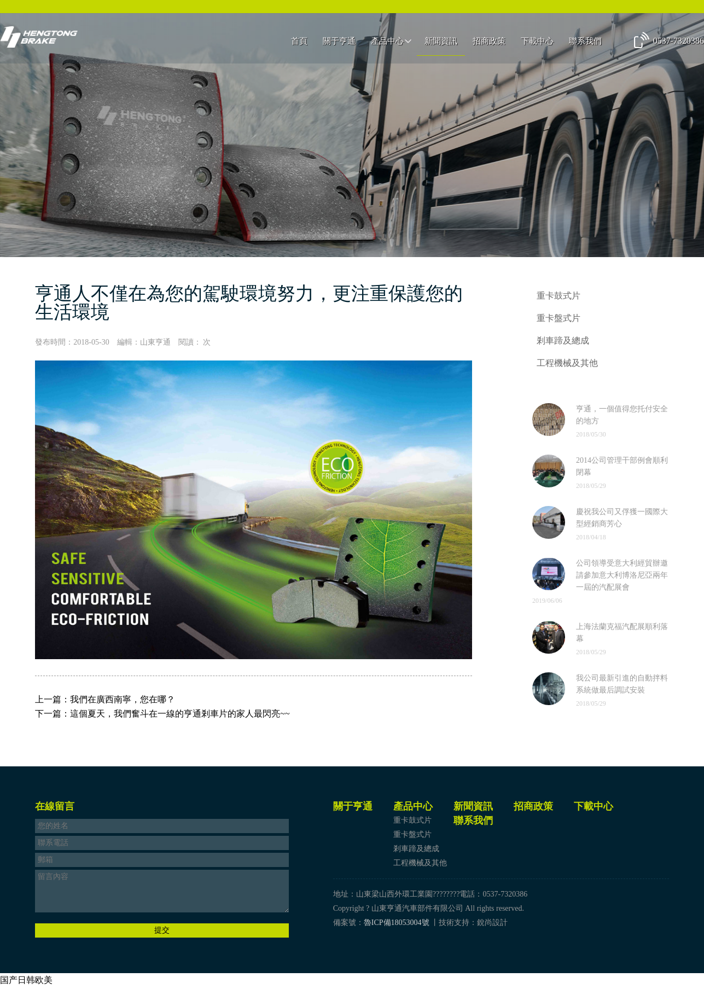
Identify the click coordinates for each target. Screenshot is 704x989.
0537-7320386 (678, 41)
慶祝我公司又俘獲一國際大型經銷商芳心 (622, 519)
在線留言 (54, 807)
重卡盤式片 (558, 318)
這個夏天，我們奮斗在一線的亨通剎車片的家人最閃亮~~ (179, 713)
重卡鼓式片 (558, 295)
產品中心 (387, 42)
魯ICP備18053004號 (396, 924)
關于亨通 (339, 42)
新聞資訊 (440, 42)
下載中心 (537, 42)
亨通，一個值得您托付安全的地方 (622, 416)
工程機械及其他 (567, 364)
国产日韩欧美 (26, 981)
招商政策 (489, 42)
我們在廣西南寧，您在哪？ (122, 699)
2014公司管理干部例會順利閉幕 (622, 468)
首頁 (299, 42)
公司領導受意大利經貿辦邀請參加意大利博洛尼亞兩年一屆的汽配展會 (622, 577)
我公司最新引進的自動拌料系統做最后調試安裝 (622, 686)
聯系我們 (585, 42)
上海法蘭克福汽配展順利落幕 (622, 634)
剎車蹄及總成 (563, 341)
